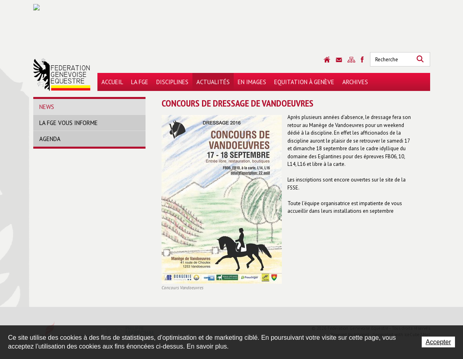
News (46, 107)
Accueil (112, 82)
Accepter (438, 342)
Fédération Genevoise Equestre (62, 74)
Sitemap (351, 60)
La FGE (139, 82)
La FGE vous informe (68, 123)
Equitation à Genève (304, 82)
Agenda (50, 139)
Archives (355, 82)
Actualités (213, 82)
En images (252, 82)
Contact (339, 60)
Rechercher (420, 59)
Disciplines (172, 82)
